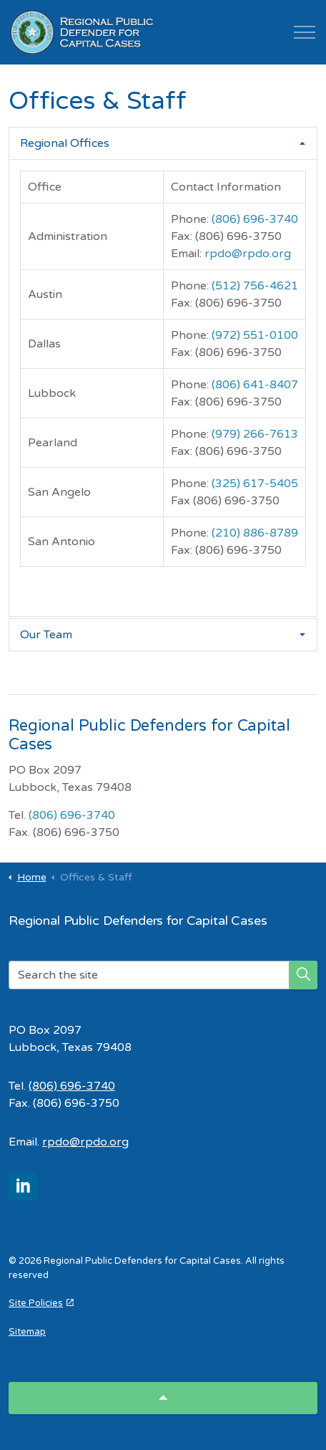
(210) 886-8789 (255, 533)
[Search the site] (163, 975)
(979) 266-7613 (255, 434)
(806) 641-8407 (255, 385)
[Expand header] (304, 32)
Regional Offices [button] (64, 143)
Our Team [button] (46, 635)
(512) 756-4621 (255, 286)
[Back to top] (163, 1398)
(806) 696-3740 (255, 219)
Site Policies (41, 1303)
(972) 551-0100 (255, 335)
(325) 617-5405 (255, 483)
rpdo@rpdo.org (247, 253)
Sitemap (27, 1332)
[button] (303, 975)
